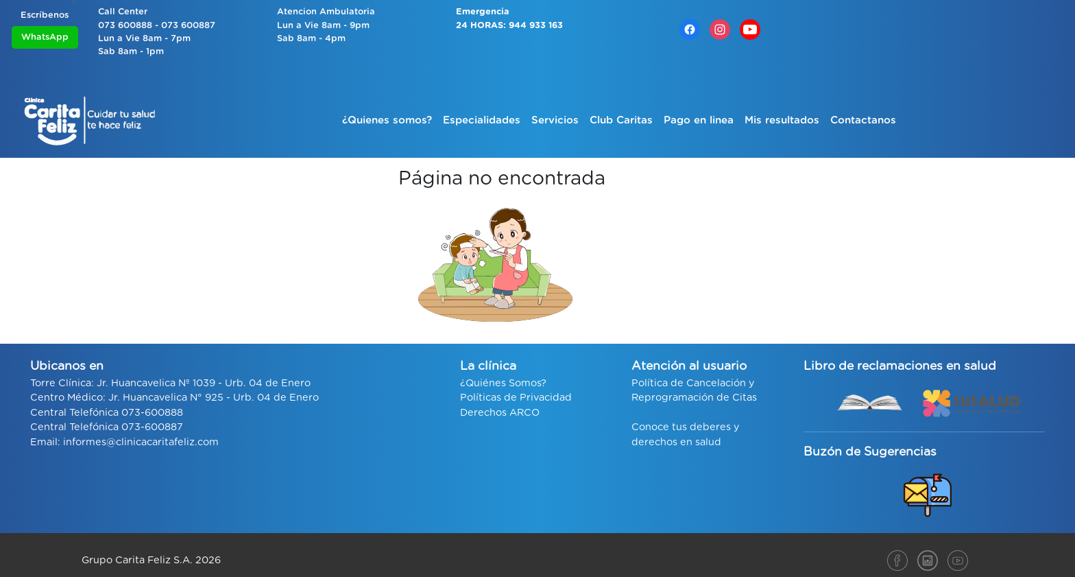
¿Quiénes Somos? (503, 383)
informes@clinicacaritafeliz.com (141, 442)
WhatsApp (45, 37)
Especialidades (481, 120)
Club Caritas (621, 120)
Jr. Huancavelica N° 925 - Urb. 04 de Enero (213, 397)
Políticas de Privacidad (516, 397)
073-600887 (152, 427)
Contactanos (863, 120)
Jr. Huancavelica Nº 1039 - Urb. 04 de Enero (204, 383)
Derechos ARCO (500, 413)
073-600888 (152, 413)
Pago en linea (699, 120)
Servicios (555, 120)
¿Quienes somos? (387, 120)
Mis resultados (782, 120)
